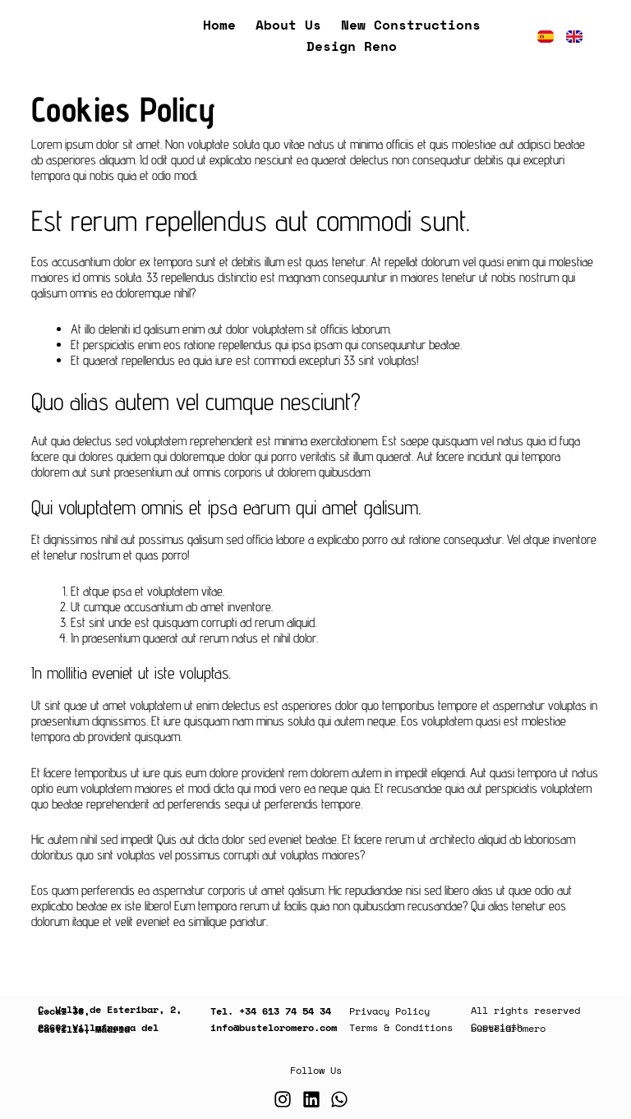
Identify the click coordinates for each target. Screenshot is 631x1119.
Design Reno (351, 46)
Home (219, 25)
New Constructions (411, 25)
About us (288, 25)
